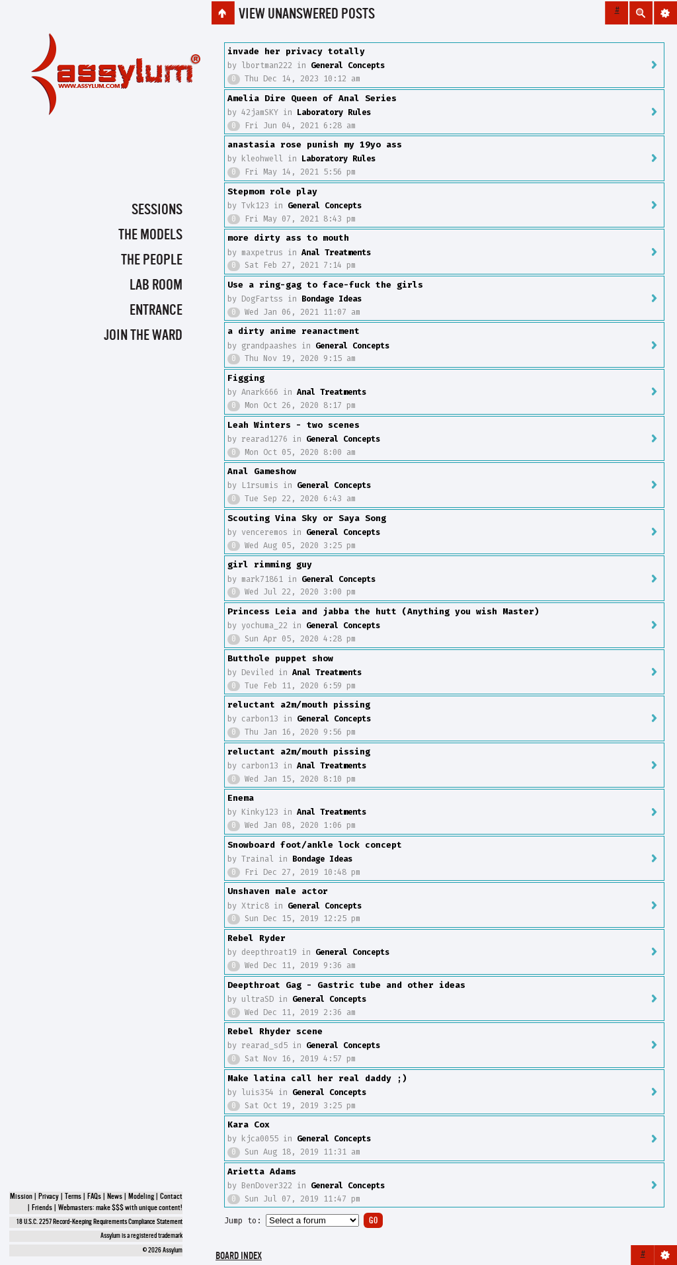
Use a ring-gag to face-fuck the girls (325, 285)
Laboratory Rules (334, 112)
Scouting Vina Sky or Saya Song (306, 518)
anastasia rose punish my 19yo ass (314, 144)
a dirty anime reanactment (293, 331)
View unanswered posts (307, 14)
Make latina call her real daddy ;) (317, 1078)
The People (151, 260)
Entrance (156, 311)
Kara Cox (248, 1124)
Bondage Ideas (331, 299)
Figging (245, 378)
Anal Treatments (336, 252)
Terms (73, 1197)
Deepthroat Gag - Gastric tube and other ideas (346, 985)
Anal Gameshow (261, 471)
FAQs (94, 1197)
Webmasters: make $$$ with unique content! (120, 1208)
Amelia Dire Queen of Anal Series (312, 98)
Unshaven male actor (277, 891)
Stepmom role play (272, 191)
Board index (239, 1257)
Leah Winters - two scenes (293, 425)
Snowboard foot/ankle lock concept (314, 845)
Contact (171, 1197)
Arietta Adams (261, 1171)
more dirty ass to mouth (288, 238)
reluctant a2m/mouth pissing (298, 705)
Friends (42, 1208)
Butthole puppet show (280, 658)
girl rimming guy (269, 564)
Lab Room (156, 285)
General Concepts (348, 65)
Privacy (48, 1197)
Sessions (157, 210)
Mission (21, 1197)
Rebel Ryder (256, 938)
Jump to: (242, 1220)
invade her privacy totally (296, 51)
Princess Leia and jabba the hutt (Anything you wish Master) (383, 611)
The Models (150, 235)
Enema (240, 798)
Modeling (141, 1197)
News (114, 1197)
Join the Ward (143, 336)
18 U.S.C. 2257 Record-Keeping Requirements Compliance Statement (99, 1222)
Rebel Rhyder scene (275, 1031)
